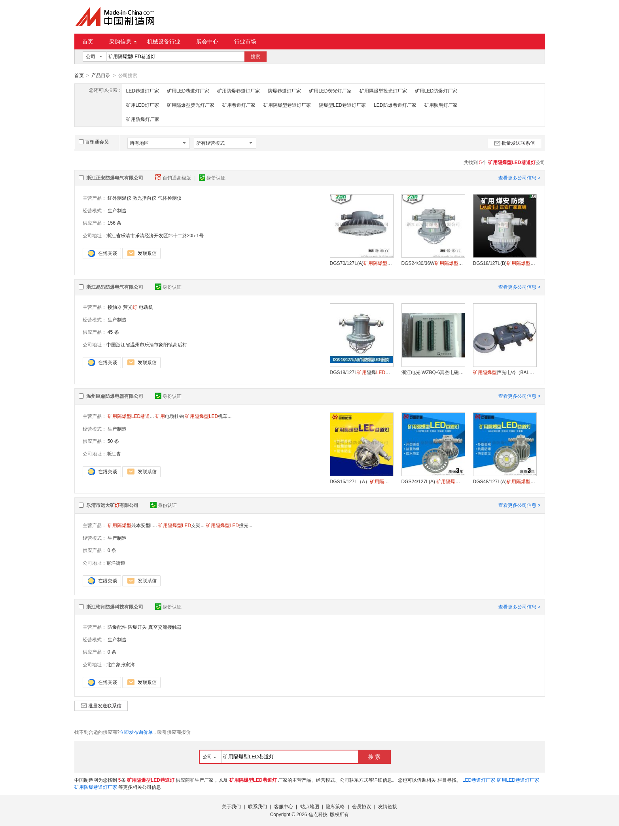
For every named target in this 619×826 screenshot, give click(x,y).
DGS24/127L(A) (433, 481)
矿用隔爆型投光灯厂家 (383, 90)
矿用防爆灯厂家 (142, 119)
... (131, 416)
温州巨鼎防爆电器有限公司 (114, 396)
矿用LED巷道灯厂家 (188, 90)
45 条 (113, 332)
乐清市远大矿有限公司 (112, 505)
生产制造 (117, 210)
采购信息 (123, 41)
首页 (87, 41)
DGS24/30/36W (433, 263)
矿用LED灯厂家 (142, 105)
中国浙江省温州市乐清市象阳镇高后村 (146, 344)
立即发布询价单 (136, 732)
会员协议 (361, 806)
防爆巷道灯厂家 (284, 90)
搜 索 (374, 756)
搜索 (255, 56)
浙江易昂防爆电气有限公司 (114, 286)
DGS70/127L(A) (361, 263)
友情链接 (387, 806)
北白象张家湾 (120, 664)
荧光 (130, 307)
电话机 (146, 307)
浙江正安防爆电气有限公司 (114, 177)
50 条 (113, 441)
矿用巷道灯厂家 (239, 105)
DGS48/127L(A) (504, 481)
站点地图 (309, 806)
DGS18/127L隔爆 (361, 372)
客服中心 (283, 806)
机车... (208, 416)
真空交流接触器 (165, 626)
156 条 (114, 222)
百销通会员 (94, 141)
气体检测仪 (170, 197)
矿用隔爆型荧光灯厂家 (190, 105)
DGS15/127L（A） (361, 481)
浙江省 (113, 453)
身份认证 (212, 177)
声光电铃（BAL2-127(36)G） (504, 372)
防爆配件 (117, 626)
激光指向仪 (144, 197)
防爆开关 (137, 626)
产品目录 (100, 75)
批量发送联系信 (514, 143)
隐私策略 (335, 806)
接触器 (115, 307)
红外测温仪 (119, 197)
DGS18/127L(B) (504, 263)
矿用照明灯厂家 (441, 105)
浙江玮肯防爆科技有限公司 (114, 606)
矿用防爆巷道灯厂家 (238, 90)
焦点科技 (318, 814)
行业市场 (245, 41)
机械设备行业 (163, 41)
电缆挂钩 (169, 416)
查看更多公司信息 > (519, 177)
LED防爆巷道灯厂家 (395, 105)
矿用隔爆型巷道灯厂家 (287, 105)
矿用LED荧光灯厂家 (330, 90)
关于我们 (231, 806)
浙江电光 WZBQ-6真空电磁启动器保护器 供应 (433, 372)
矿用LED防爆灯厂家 (436, 90)
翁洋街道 (115, 562)
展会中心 (207, 41)
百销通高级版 (173, 177)
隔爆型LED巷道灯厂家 (342, 105)
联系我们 (257, 806)
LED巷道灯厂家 (142, 90)
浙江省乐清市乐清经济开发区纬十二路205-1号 (155, 235)
